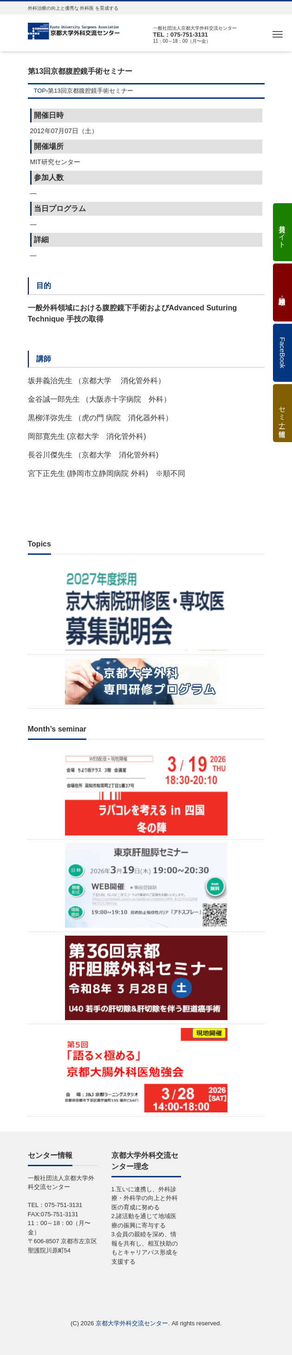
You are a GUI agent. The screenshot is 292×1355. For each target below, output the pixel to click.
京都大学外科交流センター (132, 1323)
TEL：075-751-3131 (180, 34)
